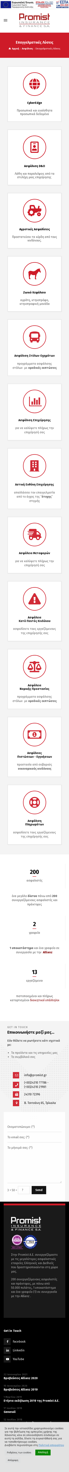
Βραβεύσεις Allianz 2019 (21, 1389)
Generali (10, 1412)
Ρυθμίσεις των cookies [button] (19, 1452)
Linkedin (18, 1350)
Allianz (47, 952)
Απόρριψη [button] (13, 1460)
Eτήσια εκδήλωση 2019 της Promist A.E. (31, 1400)
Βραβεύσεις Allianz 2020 (21, 1378)
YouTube (18, 1359)
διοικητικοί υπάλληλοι (44, 1000)
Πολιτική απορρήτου (51, 1445)
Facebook (19, 1341)
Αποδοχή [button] (43, 1452)
